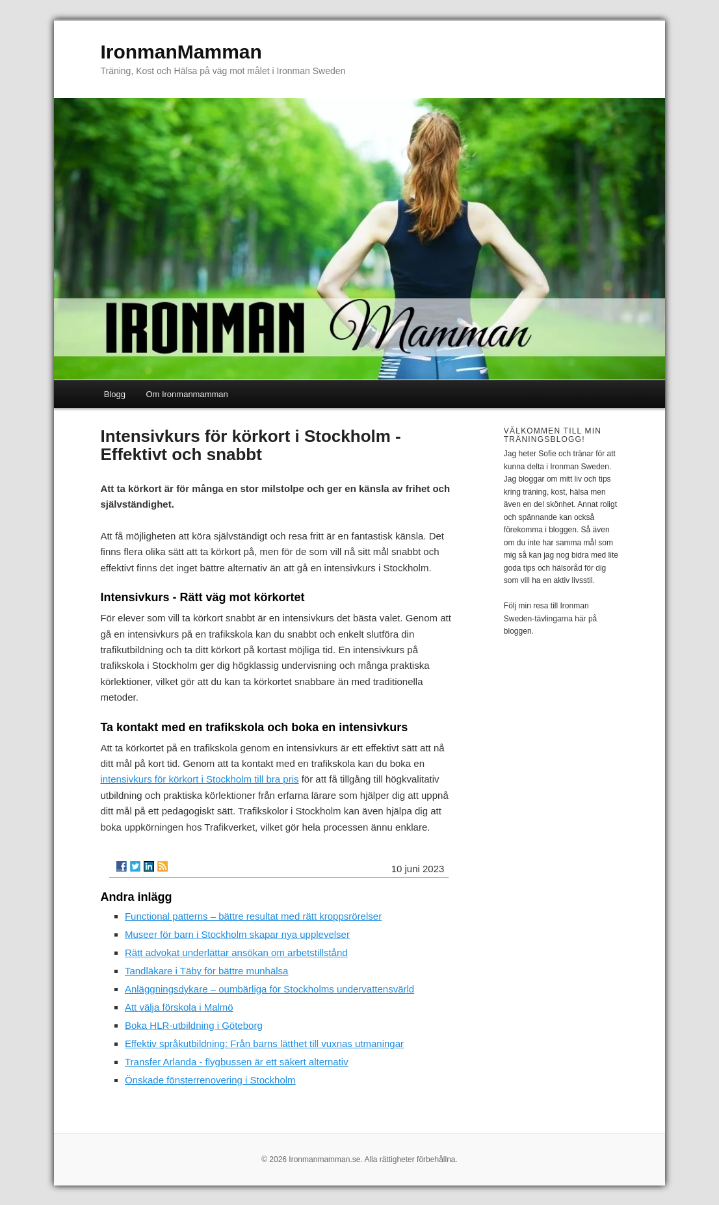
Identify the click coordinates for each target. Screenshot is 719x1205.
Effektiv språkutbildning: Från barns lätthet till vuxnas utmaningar (264, 1043)
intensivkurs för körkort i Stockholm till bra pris (199, 778)
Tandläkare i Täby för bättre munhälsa (207, 970)
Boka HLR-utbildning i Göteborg (194, 1025)
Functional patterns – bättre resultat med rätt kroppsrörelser (253, 916)
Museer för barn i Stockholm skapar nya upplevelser (237, 934)
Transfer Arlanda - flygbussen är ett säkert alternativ (236, 1061)
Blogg (114, 394)
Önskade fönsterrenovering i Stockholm (210, 1079)
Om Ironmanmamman (187, 394)
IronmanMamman (180, 51)
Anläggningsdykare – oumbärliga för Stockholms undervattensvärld (269, 988)
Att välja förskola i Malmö (179, 1007)
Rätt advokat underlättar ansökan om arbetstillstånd (236, 952)
